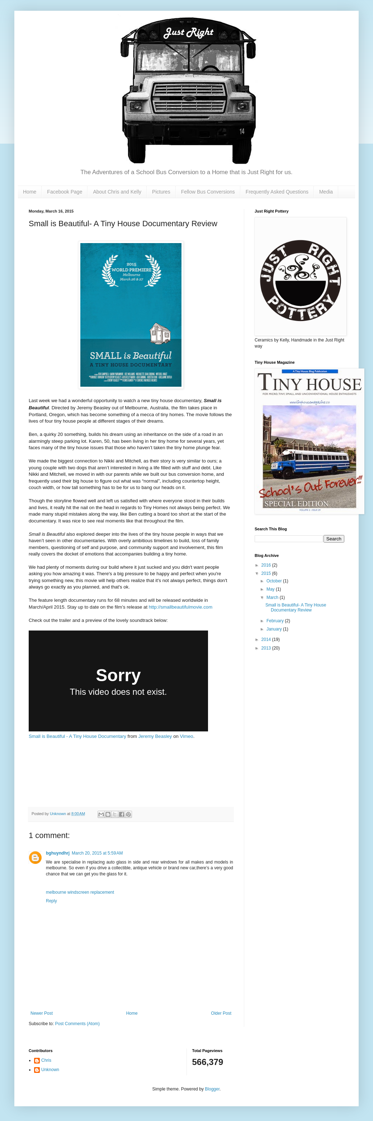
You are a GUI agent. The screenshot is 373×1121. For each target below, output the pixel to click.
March (273, 597)
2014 (266, 639)
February (275, 620)
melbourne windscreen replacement (80, 892)
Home (29, 192)
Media (326, 192)
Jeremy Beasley (155, 736)
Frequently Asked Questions (277, 192)
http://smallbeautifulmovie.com (180, 607)
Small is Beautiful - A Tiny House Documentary (77, 736)
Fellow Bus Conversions (208, 192)
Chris (46, 1060)
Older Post (221, 1013)
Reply (51, 900)
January (274, 629)
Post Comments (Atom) (77, 1023)
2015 (266, 573)
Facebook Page (64, 192)
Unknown (50, 1069)
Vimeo (186, 736)
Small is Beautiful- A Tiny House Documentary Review (295, 608)
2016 (266, 565)
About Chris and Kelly (117, 192)
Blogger (212, 1089)
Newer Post (41, 1013)
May (271, 589)
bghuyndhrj (58, 853)
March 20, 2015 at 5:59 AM (97, 853)
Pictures (161, 192)
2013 (266, 648)
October (274, 580)
